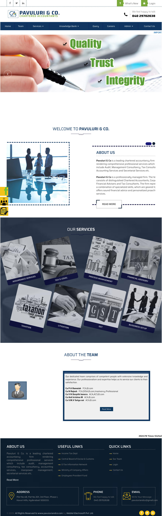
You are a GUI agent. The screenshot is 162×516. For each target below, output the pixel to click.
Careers (111, 26)
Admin (128, 26)
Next (154, 74)
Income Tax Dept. (70, 453)
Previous (8, 74)
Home (8, 26)
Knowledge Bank (69, 26)
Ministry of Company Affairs (75, 470)
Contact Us (149, 26)
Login (148, 3)
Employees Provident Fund (74, 475)
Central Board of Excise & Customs (78, 459)
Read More (106, 402)
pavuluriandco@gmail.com (145, 500)
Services (38, 26)
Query (96, 26)
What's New (127, 3)
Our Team (117, 459)
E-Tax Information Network (74, 464)
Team (21, 26)
